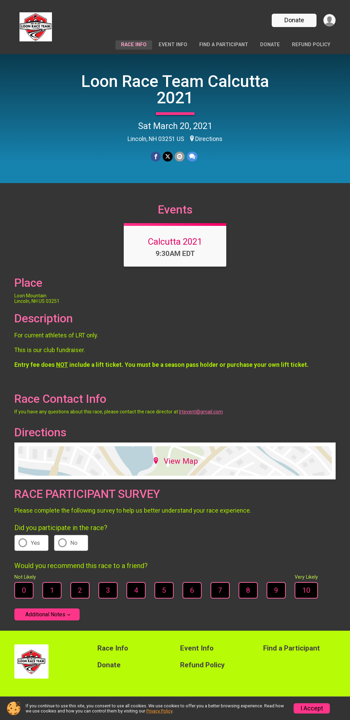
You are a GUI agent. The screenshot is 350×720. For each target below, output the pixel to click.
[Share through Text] (192, 157)
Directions (209, 139)
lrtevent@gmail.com (201, 412)
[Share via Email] (180, 157)
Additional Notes (45, 615)
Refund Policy (311, 45)
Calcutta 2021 (175, 242)
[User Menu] (329, 20)
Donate (294, 20)
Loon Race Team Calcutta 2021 (175, 89)
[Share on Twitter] (168, 157)
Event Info (173, 45)
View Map (175, 462)
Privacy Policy (159, 710)
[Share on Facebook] (156, 157)
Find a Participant (223, 45)
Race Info (134, 45)
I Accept (311, 708)
